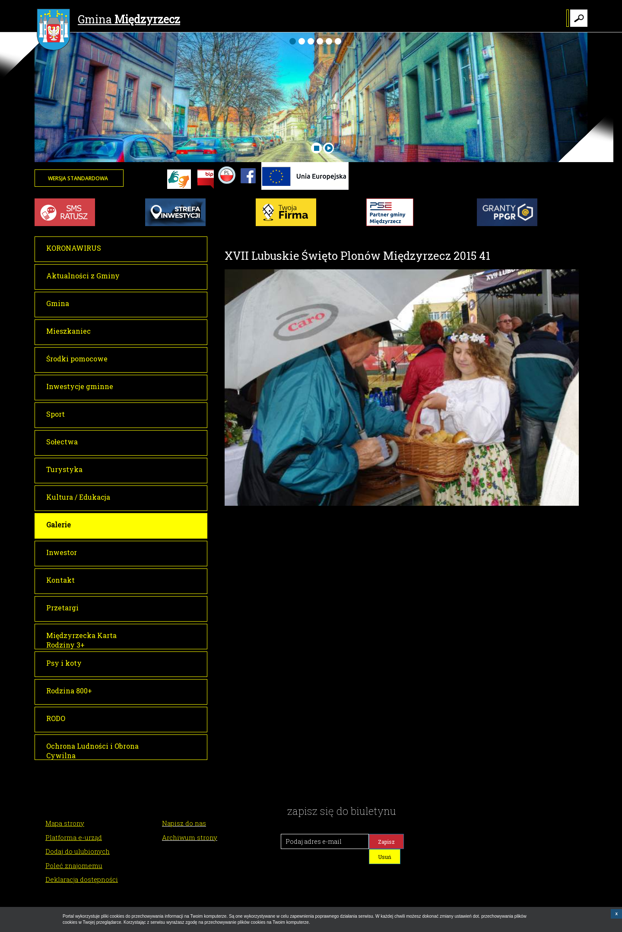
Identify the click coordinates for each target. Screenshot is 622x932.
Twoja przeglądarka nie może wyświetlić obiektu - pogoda (555, 184)
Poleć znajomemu (73, 865)
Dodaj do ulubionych (77, 851)
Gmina (108, 20)
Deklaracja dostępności (81, 879)
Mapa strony (64, 823)
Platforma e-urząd (73, 837)
